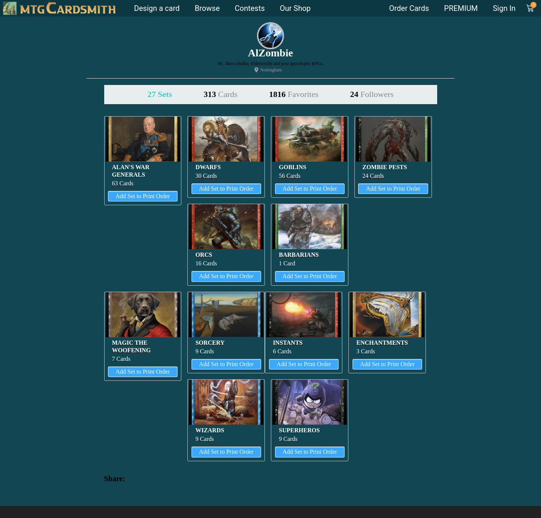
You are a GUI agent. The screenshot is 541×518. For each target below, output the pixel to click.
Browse (207, 8)
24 (372, 94)
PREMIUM (461, 8)
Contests (250, 8)
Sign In (504, 8)
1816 (293, 94)
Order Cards (409, 8)
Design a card (156, 8)
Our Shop (295, 8)
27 (159, 94)
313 (220, 94)
